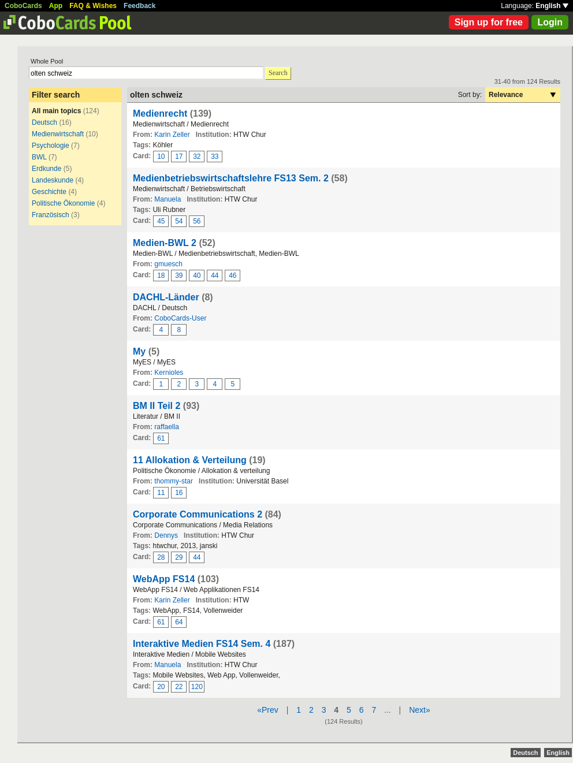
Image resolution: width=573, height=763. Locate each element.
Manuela (167, 199)
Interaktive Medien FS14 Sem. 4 (201, 644)
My (139, 351)
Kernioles (168, 373)
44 (214, 275)
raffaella (166, 427)
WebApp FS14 (164, 579)
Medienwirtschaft (58, 134)
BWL (39, 157)
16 (179, 493)
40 (196, 275)
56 (196, 221)
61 (161, 438)
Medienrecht (160, 113)
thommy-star (173, 481)
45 (161, 221)
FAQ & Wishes (93, 6)
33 (214, 156)
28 (161, 557)
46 (232, 275)
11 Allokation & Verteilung (190, 460)
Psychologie (50, 146)
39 (179, 275)
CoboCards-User (180, 318)
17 (179, 156)
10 (161, 156)
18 (161, 275)
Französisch (50, 215)
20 (161, 687)
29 (179, 557)
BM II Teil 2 (156, 406)
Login (550, 22)
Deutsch (44, 122)
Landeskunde (52, 180)
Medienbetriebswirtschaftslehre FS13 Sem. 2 (231, 178)
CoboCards (23, 6)
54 (179, 221)
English (551, 6)
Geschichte (49, 192)
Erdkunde (46, 169)
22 (179, 687)
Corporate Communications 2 (197, 514)
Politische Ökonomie (63, 203)
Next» (419, 709)
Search (278, 73)
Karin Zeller (171, 135)
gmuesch (168, 264)
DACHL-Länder (166, 297)
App (55, 6)
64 (179, 622)
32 (196, 156)
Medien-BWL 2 (164, 243)
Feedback (139, 6)
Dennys (166, 535)
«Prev (267, 709)
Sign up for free (489, 22)
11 (161, 493)
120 (197, 687)
